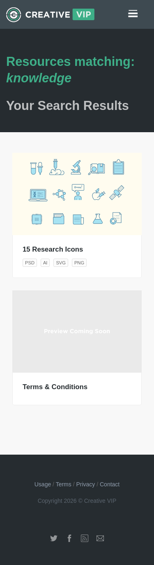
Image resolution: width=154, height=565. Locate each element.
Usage (42, 484)
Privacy (85, 484)
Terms (63, 484)
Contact (110, 484)
